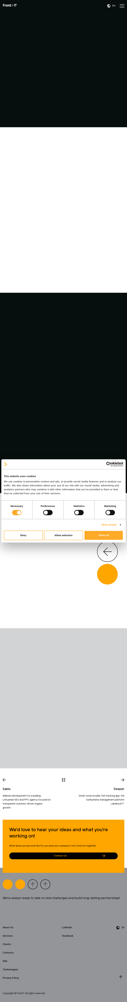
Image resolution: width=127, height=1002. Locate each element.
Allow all (104, 535)
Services (8, 936)
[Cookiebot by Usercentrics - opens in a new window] (108, 464)
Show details (109, 524)
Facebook (67, 936)
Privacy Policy (11, 978)
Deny (23, 535)
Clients (7, 944)
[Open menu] (122, 6)
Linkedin (67, 927)
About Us (8, 927)
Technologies (10, 970)
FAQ (5, 961)
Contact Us (60, 856)
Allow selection (63, 535)
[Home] (10, 6)
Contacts (8, 953)
